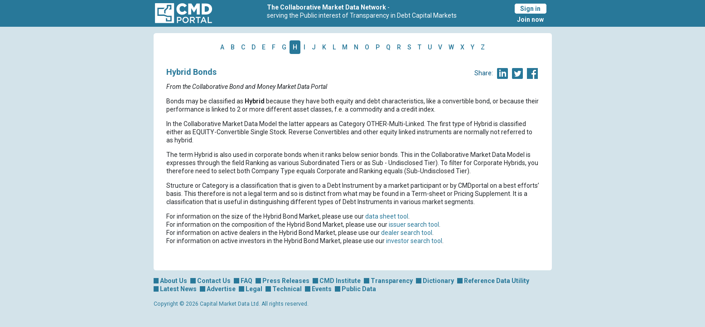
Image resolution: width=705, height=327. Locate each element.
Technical (287, 289)
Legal (254, 289)
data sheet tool (386, 216)
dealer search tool (406, 232)
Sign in (530, 8)
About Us (173, 280)
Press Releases (285, 280)
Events (322, 289)
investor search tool (414, 240)
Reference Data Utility (496, 280)
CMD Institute (340, 280)
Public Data (359, 289)
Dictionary (438, 280)
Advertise (221, 289)
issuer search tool (414, 224)
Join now (530, 19)
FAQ (246, 280)
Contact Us (214, 280)
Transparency (392, 280)
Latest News (178, 289)
